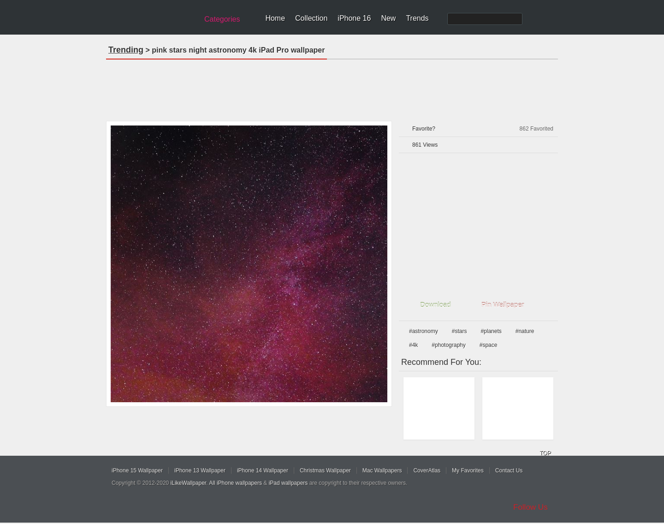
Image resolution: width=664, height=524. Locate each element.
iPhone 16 (354, 18)
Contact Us (508, 470)
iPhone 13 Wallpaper (199, 470)
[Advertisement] (332, 87)
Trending (125, 49)
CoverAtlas (426, 470)
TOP (545, 453)
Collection (311, 18)
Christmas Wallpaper (325, 470)
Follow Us (530, 507)
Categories (222, 19)
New (388, 18)
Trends (417, 18)
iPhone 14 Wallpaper (262, 470)
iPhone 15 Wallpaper (137, 470)
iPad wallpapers (288, 483)
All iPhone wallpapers (235, 483)
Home (275, 18)
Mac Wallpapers (382, 470)
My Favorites (468, 470)
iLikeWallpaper (189, 483)
